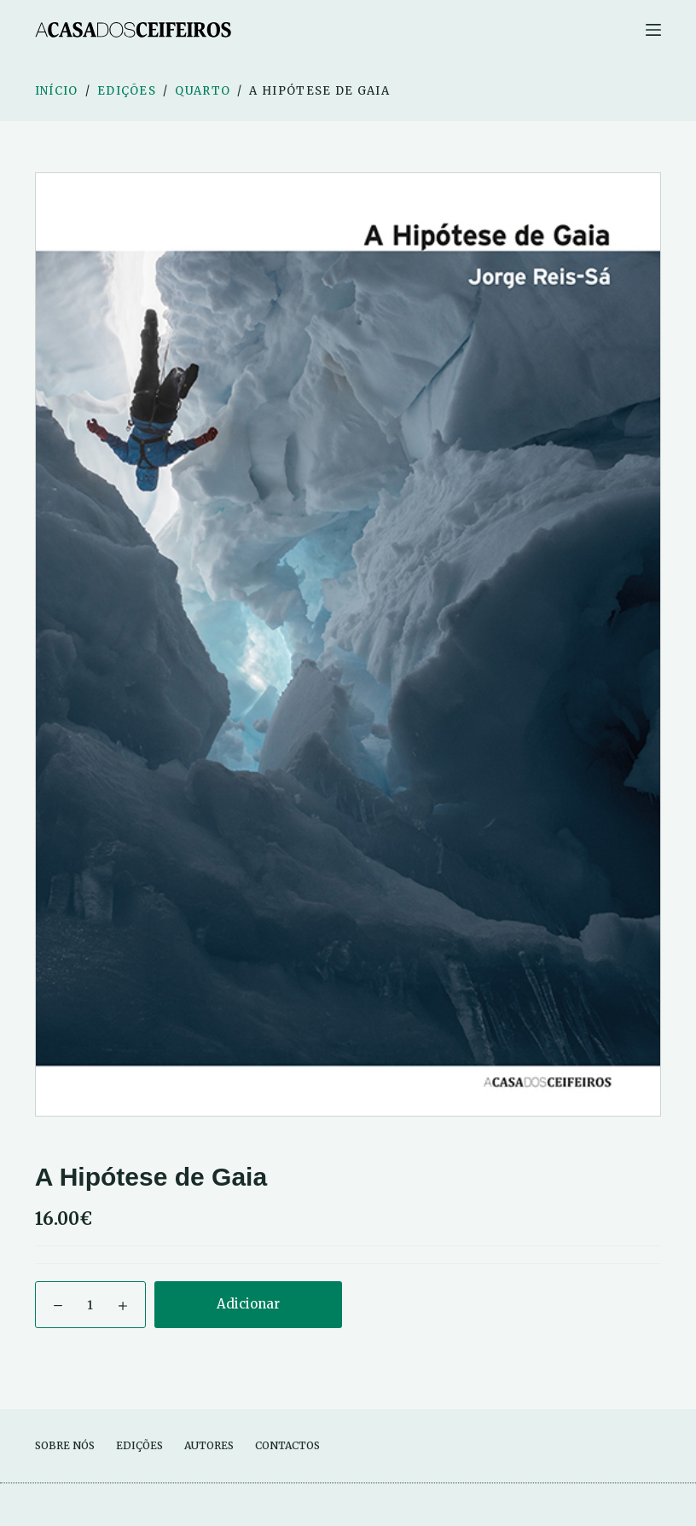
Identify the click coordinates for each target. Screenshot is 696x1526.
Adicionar (248, 1304)
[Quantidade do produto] (90, 1304)
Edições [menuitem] (139, 1445)
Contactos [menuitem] (287, 1445)
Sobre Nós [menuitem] (65, 1445)
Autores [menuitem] (209, 1445)
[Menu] (653, 30)
